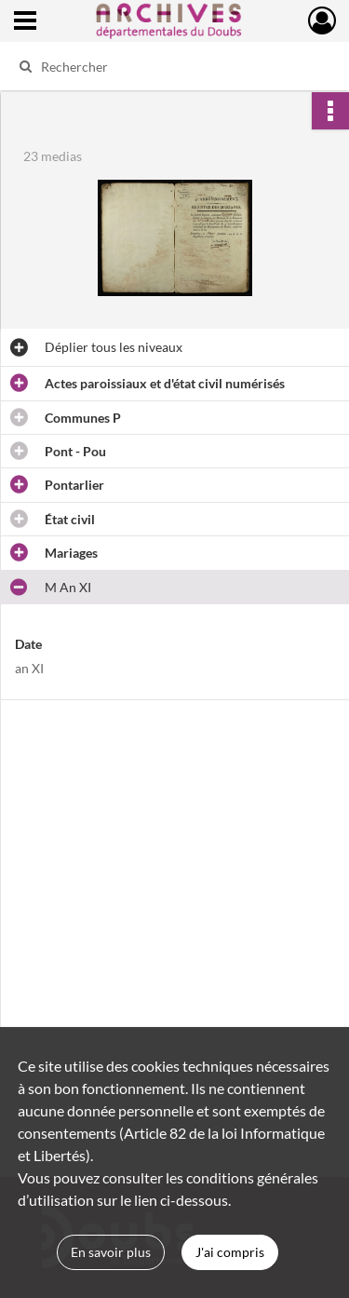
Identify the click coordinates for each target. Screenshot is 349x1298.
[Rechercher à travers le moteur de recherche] (172, 66)
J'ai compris (229, 1252)
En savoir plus (111, 1252)
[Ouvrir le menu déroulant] (25, 22)
